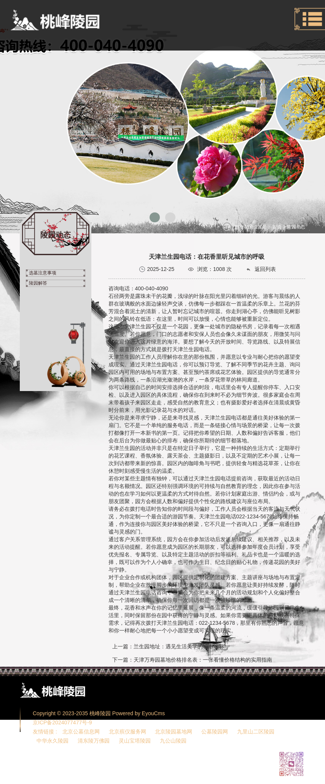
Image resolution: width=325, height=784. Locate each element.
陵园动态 (296, 227)
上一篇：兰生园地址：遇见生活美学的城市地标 (168, 646)
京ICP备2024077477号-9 (62, 722)
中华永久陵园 (53, 741)
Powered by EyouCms (138, 713)
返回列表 (260, 269)
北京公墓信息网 (81, 732)
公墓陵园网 (214, 732)
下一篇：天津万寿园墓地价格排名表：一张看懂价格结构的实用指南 (192, 660)
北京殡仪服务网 (127, 732)
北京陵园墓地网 (173, 732)
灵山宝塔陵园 (135, 741)
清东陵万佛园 (94, 741)
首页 (277, 227)
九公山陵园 (173, 741)
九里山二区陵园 (255, 732)
